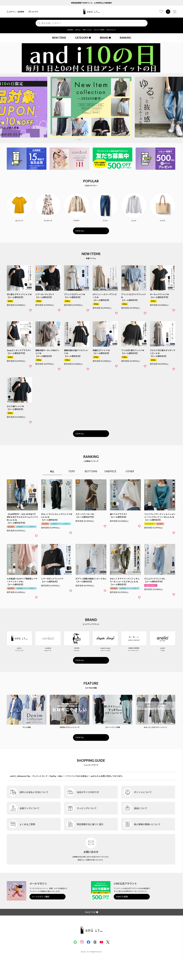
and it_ (19, 648)
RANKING (125, 37)
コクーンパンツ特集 (112, 727)
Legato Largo (105, 648)
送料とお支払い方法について (34, 792)
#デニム (77, 30)
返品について (140, 808)
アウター (76, 220)
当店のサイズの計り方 (88, 792)
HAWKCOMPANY (133, 648)
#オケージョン (87, 30)
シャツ (133, 220)
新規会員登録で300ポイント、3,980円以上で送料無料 (91, 3)
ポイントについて (143, 792)
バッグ (162, 220)
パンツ (105, 220)
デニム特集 (26, 727)
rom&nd (48, 648)
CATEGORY (83, 37)
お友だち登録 (122, 896)
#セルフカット (111, 30)
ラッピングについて (87, 808)
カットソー (19, 220)
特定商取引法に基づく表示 (90, 824)
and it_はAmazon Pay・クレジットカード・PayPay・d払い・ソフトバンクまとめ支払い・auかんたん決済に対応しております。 (67, 776)
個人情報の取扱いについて (147, 824)
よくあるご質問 (27, 824)
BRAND (105, 37)
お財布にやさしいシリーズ (69, 727)
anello (162, 648)
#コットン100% (99, 30)
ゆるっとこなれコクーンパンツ (155, 727)
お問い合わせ (91, 852)
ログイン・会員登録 (15, 11)
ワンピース (48, 220)
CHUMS (76, 648)
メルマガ (33, 11)
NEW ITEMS (59, 37)
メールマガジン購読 (40, 896)
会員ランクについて (29, 808)
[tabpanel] (91, 107)
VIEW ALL (79, 231)
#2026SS (70, 30)
